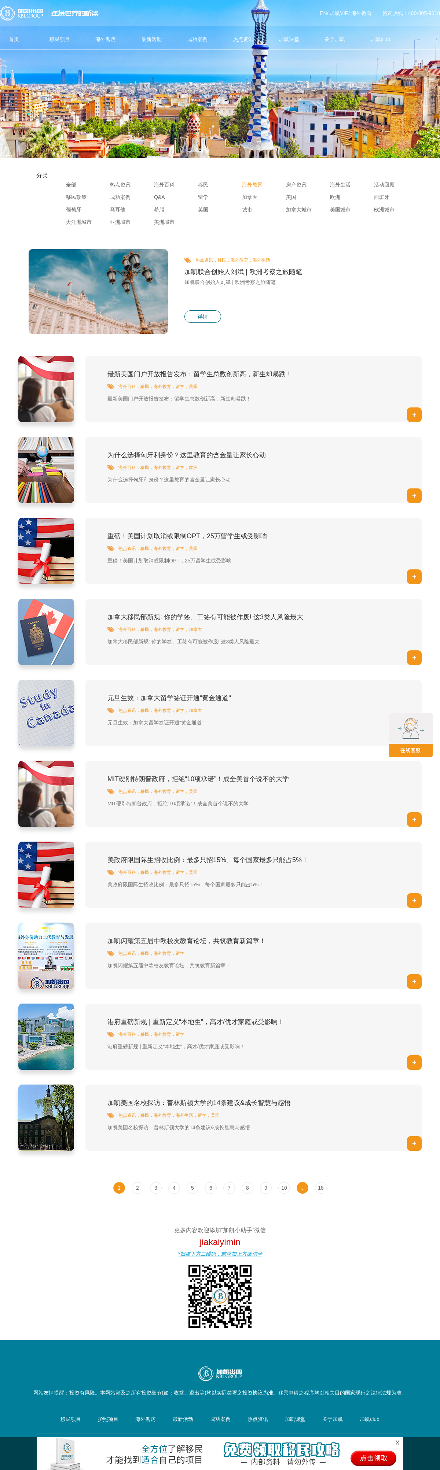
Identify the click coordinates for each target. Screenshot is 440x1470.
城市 (247, 210)
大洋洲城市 (79, 222)
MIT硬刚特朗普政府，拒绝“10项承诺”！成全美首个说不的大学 (198, 779)
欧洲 (335, 197)
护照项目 (108, 1419)
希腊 (159, 210)
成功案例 (197, 39)
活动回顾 (384, 185)
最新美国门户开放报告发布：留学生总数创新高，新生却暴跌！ (199, 374)
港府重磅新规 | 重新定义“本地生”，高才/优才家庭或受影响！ (195, 1022)
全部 (71, 185)
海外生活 (340, 185)
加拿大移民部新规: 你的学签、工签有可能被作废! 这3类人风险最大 (205, 617)
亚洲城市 (120, 222)
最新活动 (151, 39)
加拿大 (249, 197)
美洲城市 (164, 222)
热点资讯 (243, 39)
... (302, 1188)
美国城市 (340, 210)
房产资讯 (296, 185)
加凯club (380, 39)
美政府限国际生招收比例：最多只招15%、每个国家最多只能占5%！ (207, 860)
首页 (14, 39)
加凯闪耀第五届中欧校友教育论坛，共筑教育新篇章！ (186, 941)
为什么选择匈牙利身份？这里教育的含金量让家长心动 (186, 455)
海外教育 (361, 13)
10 (284, 1188)
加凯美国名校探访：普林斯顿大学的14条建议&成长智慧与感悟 (199, 1103)
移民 (203, 185)
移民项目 (60, 39)
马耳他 (117, 210)
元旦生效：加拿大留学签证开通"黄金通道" (169, 698)
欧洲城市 (384, 210)
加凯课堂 (289, 39)
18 (321, 1188)
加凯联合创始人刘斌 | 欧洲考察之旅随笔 (243, 272)
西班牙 (381, 197)
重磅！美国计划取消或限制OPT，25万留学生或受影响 (187, 536)
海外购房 (105, 39)
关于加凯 (334, 39)
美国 (291, 197)
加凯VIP (339, 13)
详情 (203, 317)
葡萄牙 (73, 210)
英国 (203, 210)
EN (323, 13)
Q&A (159, 197)
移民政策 (76, 197)
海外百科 (164, 185)
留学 (203, 197)
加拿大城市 (299, 210)
